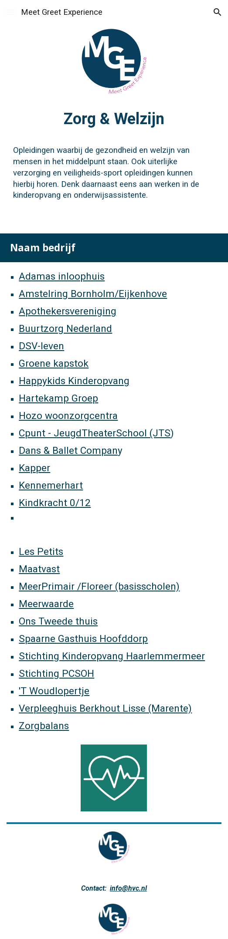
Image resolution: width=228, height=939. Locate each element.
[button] (10, 12)
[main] (114, 118)
